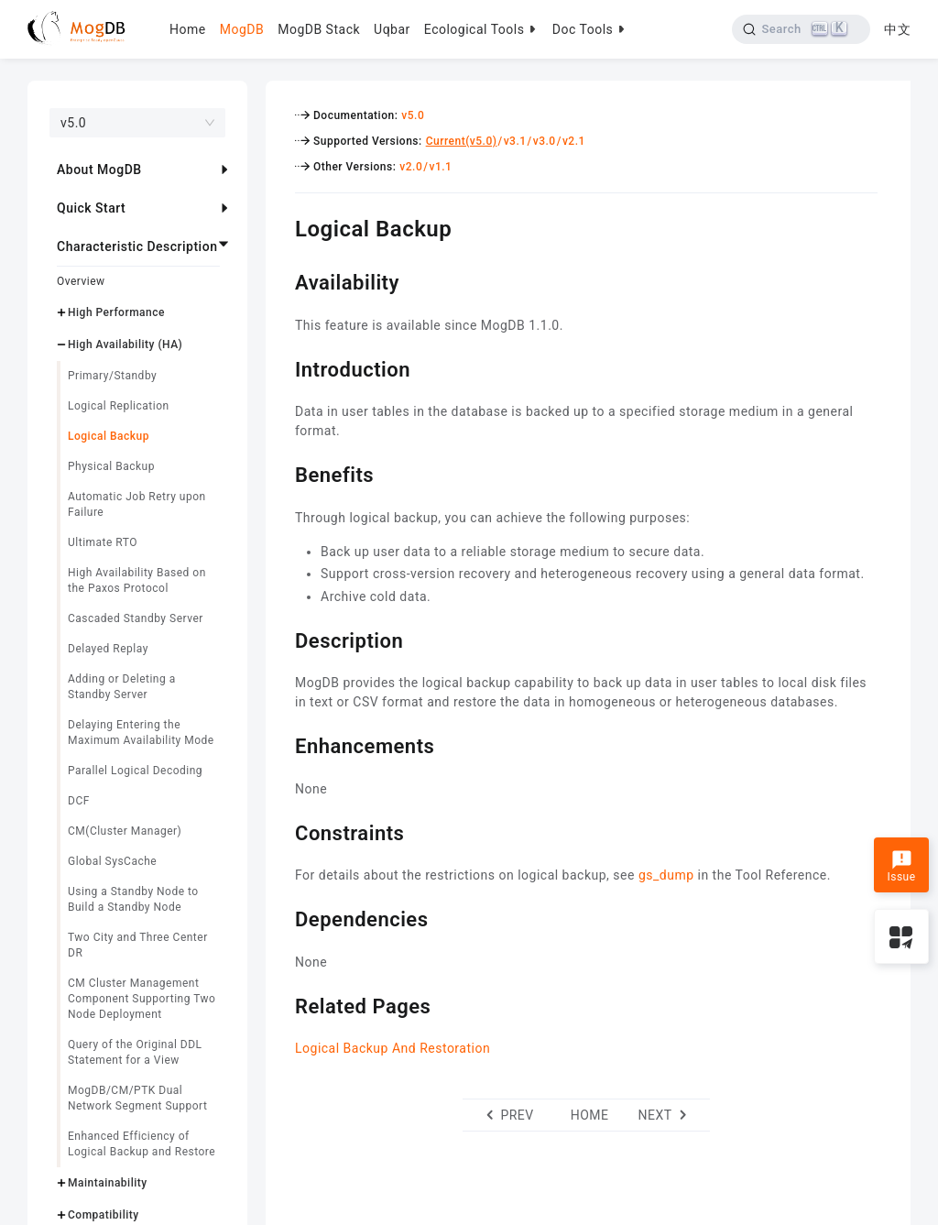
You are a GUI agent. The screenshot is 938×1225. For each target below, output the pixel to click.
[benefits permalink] (281, 473)
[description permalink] (281, 639)
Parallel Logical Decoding (135, 770)
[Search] (801, 29)
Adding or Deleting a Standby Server (122, 687)
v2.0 (410, 166)
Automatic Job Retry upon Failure (137, 504)
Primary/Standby (112, 375)
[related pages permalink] (281, 1004)
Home (187, 29)
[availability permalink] (281, 280)
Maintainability (107, 1182)
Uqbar (392, 29)
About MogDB (99, 169)
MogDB (242, 29)
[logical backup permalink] (281, 226)
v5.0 (412, 115)
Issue (901, 866)
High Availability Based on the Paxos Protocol (137, 580)
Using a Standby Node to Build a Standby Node (133, 899)
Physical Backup (111, 466)
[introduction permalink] (281, 367)
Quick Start (91, 208)
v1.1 (440, 166)
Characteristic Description (137, 246)
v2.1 (573, 141)
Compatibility (103, 1215)
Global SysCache (112, 861)
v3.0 (544, 141)
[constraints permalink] (281, 831)
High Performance (116, 312)
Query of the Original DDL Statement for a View (135, 1052)
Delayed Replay (108, 648)
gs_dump (666, 875)
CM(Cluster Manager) (124, 831)
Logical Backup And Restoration (392, 1048)
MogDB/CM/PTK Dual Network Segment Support (137, 1098)
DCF (79, 800)
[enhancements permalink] (281, 744)
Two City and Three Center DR (138, 945)
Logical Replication (118, 405)
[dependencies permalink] (281, 917)
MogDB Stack (319, 29)
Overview (81, 281)
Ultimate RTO (102, 542)
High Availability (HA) (125, 344)
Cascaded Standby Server (135, 618)
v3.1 (515, 141)
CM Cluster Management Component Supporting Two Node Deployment (141, 999)
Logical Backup (108, 436)
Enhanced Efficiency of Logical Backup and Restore (141, 1144)
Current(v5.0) (461, 141)
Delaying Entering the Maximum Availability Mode (141, 732)
